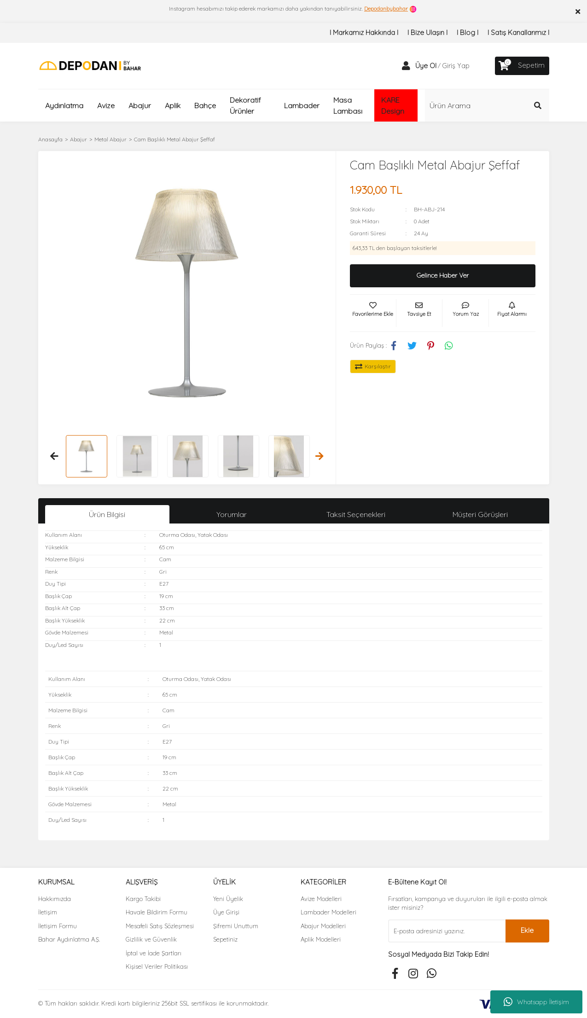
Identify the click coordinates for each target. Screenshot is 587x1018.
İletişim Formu (57, 926)
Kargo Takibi (143, 898)
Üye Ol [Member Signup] (425, 65)
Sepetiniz (225, 939)
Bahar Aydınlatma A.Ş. (69, 939)
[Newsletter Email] (447, 930)
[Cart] (522, 66)
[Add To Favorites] (373, 313)
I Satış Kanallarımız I (518, 32)
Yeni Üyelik (228, 898)
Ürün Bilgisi (107, 514)
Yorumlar (231, 514)
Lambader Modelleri (328, 912)
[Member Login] (406, 66)
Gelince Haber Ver (443, 275)
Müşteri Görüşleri (480, 514)
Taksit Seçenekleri (355, 514)
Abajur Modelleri (323, 926)
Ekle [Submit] (527, 930)
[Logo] (90, 65)
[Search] (487, 105)
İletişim (47, 912)
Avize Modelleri (321, 898)
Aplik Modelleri (321, 939)
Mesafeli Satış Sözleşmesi (160, 926)
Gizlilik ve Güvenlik (151, 939)
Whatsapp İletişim (536, 1002)
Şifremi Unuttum (235, 926)
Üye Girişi (226, 912)
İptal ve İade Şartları (153, 953)
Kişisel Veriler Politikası (157, 966)
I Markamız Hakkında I (364, 32)
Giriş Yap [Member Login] (456, 65)
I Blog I (467, 32)
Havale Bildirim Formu (156, 912)
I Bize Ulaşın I (427, 32)
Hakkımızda (54, 898)
